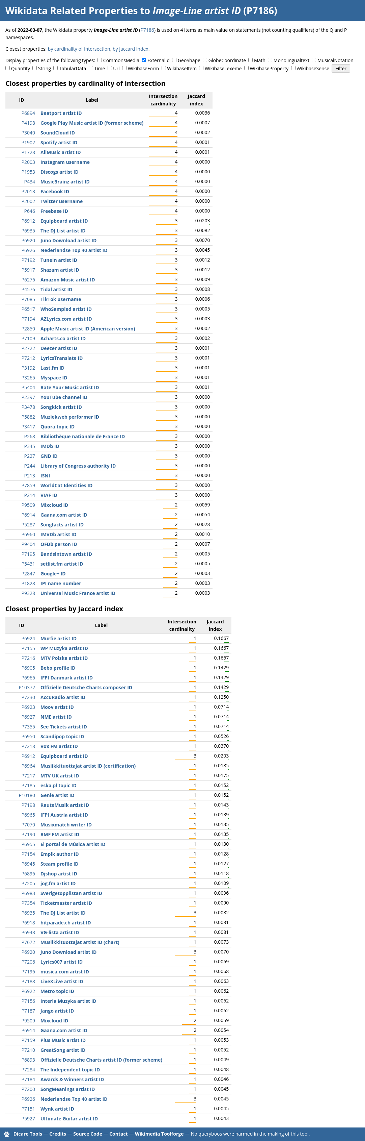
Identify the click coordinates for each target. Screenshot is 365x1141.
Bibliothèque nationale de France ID (82, 436)
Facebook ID (54, 191)
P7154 (28, 854)
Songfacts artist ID (62, 524)
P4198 (28, 123)
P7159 (28, 1040)
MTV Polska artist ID (64, 658)
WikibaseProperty (269, 68)
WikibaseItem (182, 68)
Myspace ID (53, 377)
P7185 (28, 785)
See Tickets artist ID (63, 726)
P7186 (147, 30)
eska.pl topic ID (58, 785)
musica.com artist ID (64, 971)
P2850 (28, 328)
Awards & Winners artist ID (72, 1079)
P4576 (28, 289)
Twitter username (61, 201)
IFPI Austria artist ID (64, 815)
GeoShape (189, 60)
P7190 (28, 834)
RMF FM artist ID (59, 834)
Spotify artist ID (58, 142)
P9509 (28, 505)
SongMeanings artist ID (67, 1089)
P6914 (28, 515)
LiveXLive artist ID (61, 981)
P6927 (28, 717)
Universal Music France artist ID (77, 593)
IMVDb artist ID (58, 534)
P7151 (28, 1109)
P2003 (28, 162)
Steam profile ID (59, 864)
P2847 (28, 573)
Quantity (20, 68)
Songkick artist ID (61, 407)
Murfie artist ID (58, 638)
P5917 (28, 270)
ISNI (45, 475)
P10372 (27, 687)
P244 (29, 466)
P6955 (28, 844)
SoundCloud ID (57, 132)
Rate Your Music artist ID (69, 387)
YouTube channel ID (63, 397)
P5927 (28, 1118)
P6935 (28, 230)
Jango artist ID (57, 1011)
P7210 (28, 1050)
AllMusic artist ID (60, 152)
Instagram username (65, 162)
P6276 (28, 279)
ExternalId (158, 60)
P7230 (28, 697)
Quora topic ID (57, 426)
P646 (29, 211)
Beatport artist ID (61, 113)
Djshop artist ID (58, 873)
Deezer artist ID (58, 348)
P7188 (28, 981)
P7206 (28, 962)
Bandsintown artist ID (66, 554)
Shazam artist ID (59, 270)
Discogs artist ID (59, 172)
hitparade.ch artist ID (65, 922)
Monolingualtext (291, 60)
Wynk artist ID (57, 1109)
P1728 (28, 152)
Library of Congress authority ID (78, 466)
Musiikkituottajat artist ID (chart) (79, 942)
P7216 (28, 658)
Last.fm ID (52, 368)
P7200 (28, 1089)
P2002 (28, 201)
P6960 (28, 534)
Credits (57, 1134)
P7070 (28, 824)
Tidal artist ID (56, 289)
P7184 (28, 1079)
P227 (29, 456)
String (44, 68)
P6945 (28, 864)
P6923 (28, 707)
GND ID (49, 456)
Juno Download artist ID (68, 240)
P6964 (28, 766)
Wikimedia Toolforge (159, 1134)
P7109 (28, 338)
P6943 (28, 932)
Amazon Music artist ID (67, 279)
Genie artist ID (57, 795)
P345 (29, 446)
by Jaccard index (130, 49)
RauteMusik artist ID (64, 805)
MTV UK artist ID (59, 775)
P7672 (28, 942)
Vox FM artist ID (59, 746)
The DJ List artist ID (63, 230)
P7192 (28, 260)
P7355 (28, 726)
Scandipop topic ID (62, 736)
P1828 (28, 583)
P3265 (28, 377)
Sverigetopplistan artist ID (71, 893)
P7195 (28, 554)
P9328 (28, 593)
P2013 (28, 191)
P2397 (28, 397)
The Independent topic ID (70, 1069)
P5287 (28, 524)
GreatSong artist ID (62, 1050)
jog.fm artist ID (58, 883)
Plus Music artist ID (63, 1040)
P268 (29, 436)
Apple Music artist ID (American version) (87, 328)
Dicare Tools (27, 1134)
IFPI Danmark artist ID (66, 677)
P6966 (28, 677)
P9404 (28, 544)
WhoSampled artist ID (66, 309)
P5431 (28, 564)
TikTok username (60, 299)
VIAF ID (48, 495)
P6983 (28, 893)
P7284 (28, 1069)
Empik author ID (59, 854)
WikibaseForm (143, 68)
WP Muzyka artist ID (64, 648)
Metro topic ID (57, 991)
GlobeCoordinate (227, 60)
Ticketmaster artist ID (66, 903)
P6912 (28, 221)
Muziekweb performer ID (69, 417)
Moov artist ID (57, 707)
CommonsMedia (121, 60)
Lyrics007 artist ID (61, 962)
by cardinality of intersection (79, 49)
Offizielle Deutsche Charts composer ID (86, 687)
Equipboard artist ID (64, 221)
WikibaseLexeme (223, 68)
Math (259, 60)
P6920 (28, 240)
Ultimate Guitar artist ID (69, 1118)
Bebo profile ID (58, 668)
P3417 (28, 426)
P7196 (28, 971)
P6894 (28, 113)
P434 (29, 181)
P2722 (28, 348)
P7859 (28, 485)
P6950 (28, 736)
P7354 (28, 903)
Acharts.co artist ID (63, 338)
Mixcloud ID (54, 505)
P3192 (28, 368)
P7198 (28, 805)
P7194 (28, 319)
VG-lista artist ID (59, 932)
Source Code (87, 1134)
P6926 (28, 250)
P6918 (28, 922)
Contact (118, 1134)
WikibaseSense (313, 68)
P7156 (28, 1001)
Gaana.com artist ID (63, 515)
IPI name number (60, 583)
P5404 (28, 387)
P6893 (28, 1060)
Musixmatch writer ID (66, 824)
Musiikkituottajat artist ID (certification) (88, 766)
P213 (29, 475)
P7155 (28, 648)
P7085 (28, 299)
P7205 (28, 883)
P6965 (28, 815)
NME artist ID (56, 717)
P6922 (28, 991)
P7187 (28, 1011)
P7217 (28, 775)
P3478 (28, 407)
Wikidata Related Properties (71, 10)
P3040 (28, 132)
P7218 (28, 746)
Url (116, 68)
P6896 (28, 873)
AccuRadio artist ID (62, 697)
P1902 (28, 142)
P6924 (28, 638)
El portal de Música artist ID (73, 844)
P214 (29, 495)
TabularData (72, 68)
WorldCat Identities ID (66, 485)
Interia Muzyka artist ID (68, 1001)
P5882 (28, 417)
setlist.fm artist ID (61, 564)
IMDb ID (49, 446)
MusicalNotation (335, 60)
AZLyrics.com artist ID (66, 319)
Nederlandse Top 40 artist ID (74, 250)
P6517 (28, 309)
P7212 (28, 358)
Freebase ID (54, 211)
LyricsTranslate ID (61, 358)
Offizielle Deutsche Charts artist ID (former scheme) (101, 1060)
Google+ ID (53, 573)
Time (99, 68)
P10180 (27, 795)
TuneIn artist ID (58, 260)
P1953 (28, 172)
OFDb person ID (58, 544)
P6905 (28, 668)
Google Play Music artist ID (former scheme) (91, 123)
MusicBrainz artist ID (65, 181)
